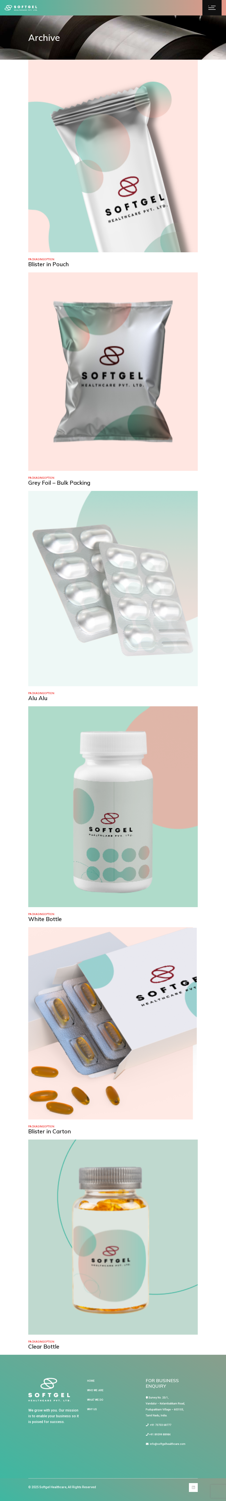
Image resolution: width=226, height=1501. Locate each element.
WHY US (92, 1409)
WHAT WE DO (95, 1399)
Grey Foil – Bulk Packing (59, 482)
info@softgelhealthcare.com (165, 1444)
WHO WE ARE (95, 1390)
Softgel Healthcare (52, 1487)
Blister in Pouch (48, 264)
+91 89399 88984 (158, 1434)
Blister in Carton (49, 1131)
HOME (91, 1380)
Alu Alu (37, 698)
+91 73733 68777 (158, 1425)
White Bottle (45, 919)
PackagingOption (41, 259)
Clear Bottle (43, 1346)
